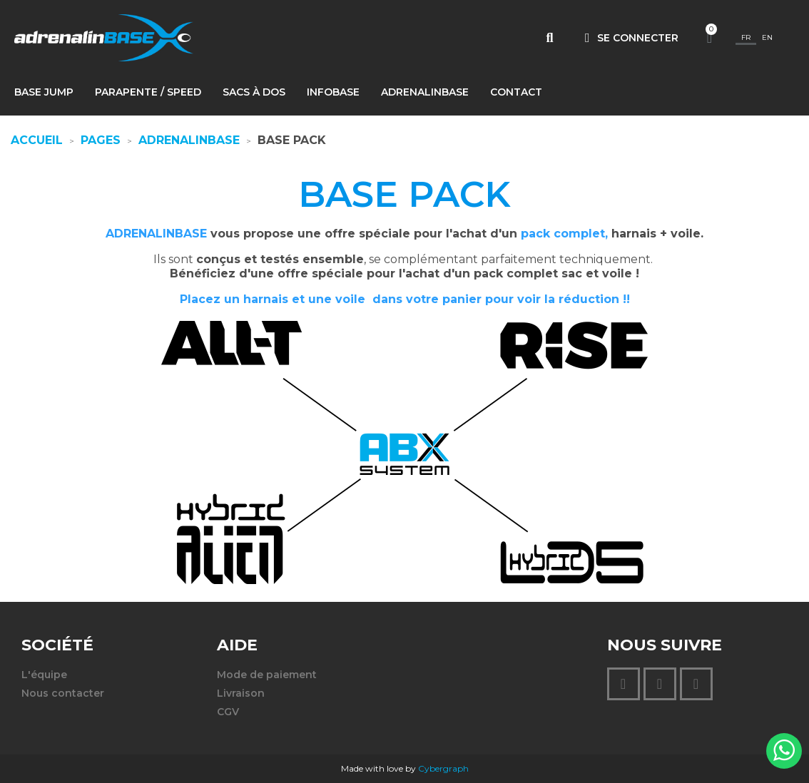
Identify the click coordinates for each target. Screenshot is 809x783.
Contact (516, 92)
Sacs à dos (254, 92)
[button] (549, 38)
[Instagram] (623, 683)
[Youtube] (696, 683)
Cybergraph (443, 768)
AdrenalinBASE (425, 92)
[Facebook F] (659, 683)
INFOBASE (333, 92)
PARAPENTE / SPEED (148, 92)
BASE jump (43, 92)
